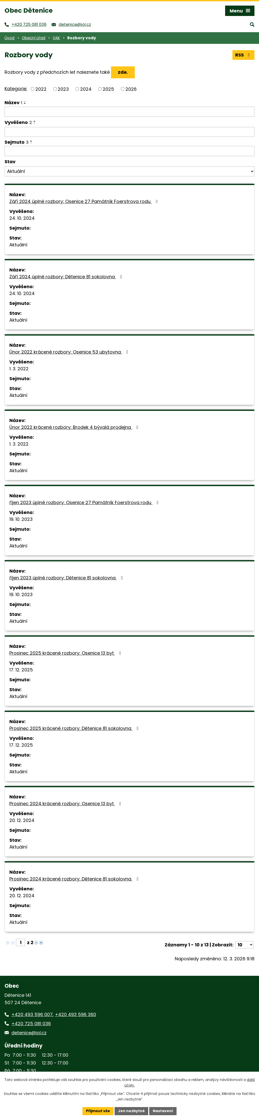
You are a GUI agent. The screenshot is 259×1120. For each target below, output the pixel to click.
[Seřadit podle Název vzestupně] (25, 101)
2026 (131, 89)
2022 (41, 89)
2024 (86, 89)
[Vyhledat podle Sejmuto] (129, 151)
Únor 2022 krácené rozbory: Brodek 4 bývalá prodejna (74, 427)
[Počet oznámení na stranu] (244, 944)
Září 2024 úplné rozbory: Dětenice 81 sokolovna (66, 276)
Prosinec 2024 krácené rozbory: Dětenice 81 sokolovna (75, 879)
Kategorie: (16, 88)
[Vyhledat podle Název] (129, 112)
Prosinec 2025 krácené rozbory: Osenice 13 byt (66, 653)
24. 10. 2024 (22, 218)
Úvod (9, 38)
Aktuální (18, 245)
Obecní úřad (33, 38)
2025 (108, 89)
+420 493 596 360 (75, 1014)
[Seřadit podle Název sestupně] (25, 103)
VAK (56, 38)
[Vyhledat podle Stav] (129, 171)
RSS (243, 55)
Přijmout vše (98, 1110)
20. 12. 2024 (21, 820)
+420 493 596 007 (32, 1014)
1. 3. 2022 (19, 368)
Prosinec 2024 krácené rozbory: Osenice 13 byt (66, 803)
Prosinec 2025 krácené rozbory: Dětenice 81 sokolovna (75, 728)
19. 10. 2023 (21, 519)
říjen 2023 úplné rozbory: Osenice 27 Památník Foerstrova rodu (85, 502)
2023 (63, 89)
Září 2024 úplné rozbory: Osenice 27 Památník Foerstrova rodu (84, 201)
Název (13, 102)
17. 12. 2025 (21, 670)
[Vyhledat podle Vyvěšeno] (129, 132)
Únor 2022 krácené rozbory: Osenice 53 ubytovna (69, 352)
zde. (123, 72)
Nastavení (163, 1110)
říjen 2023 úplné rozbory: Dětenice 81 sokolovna (67, 578)
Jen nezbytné (131, 1110)
